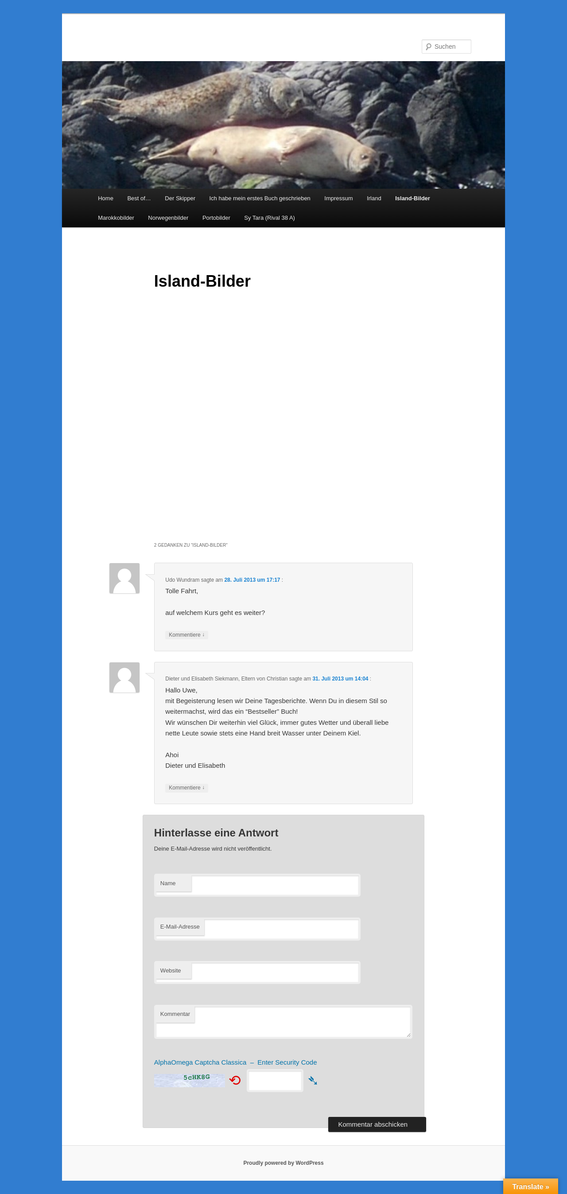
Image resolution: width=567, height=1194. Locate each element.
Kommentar (175, 1014)
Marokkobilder (116, 217)
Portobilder (216, 217)
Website (170, 970)
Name (168, 883)
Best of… (139, 198)
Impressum (338, 198)
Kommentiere (187, 635)
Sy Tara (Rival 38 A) (269, 217)
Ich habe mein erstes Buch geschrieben (259, 198)
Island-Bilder (412, 198)
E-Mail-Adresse (180, 926)
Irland (374, 198)
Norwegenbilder (168, 217)
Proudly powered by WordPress (283, 1163)
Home (105, 198)
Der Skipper (180, 198)
